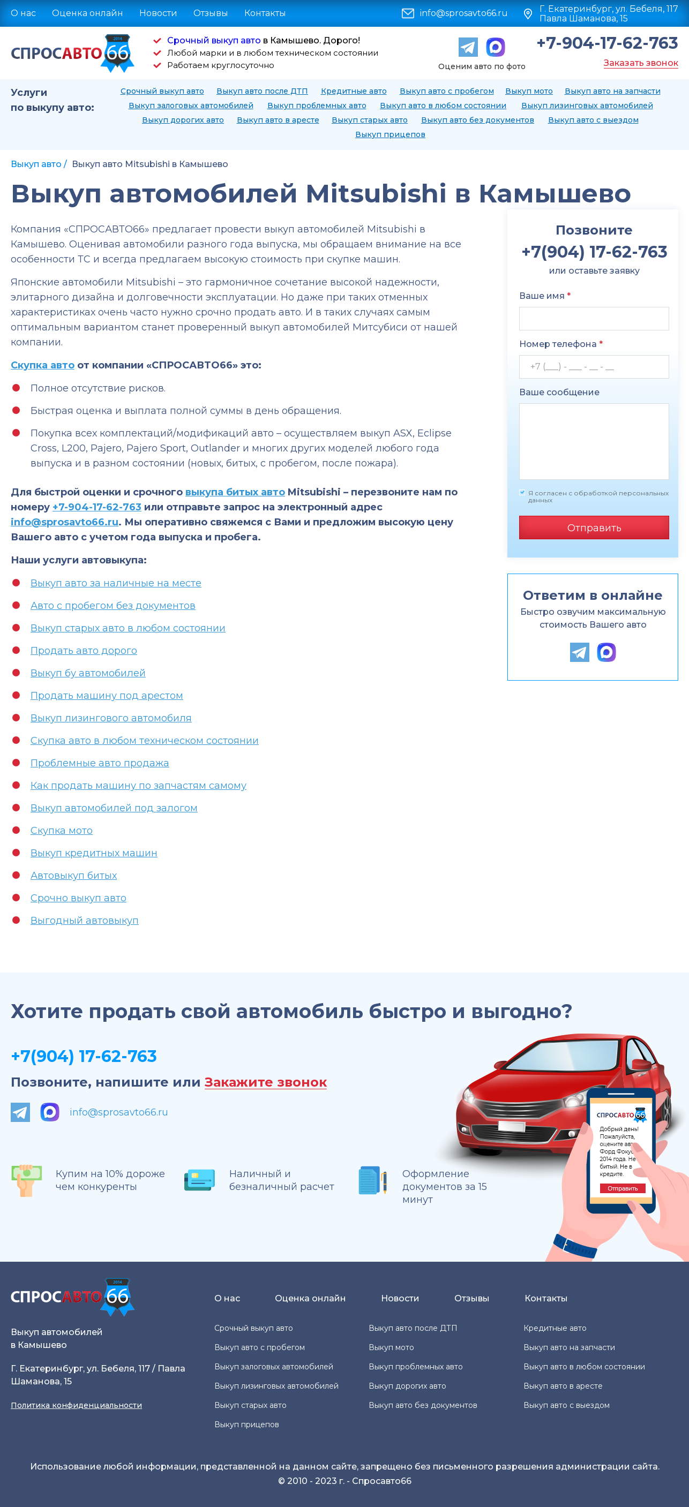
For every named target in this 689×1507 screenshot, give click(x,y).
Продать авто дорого (84, 651)
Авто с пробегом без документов (113, 606)
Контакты (265, 13)
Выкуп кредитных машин (94, 853)
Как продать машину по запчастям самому (138, 786)
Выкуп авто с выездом (593, 120)
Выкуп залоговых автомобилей (191, 105)
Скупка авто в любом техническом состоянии (145, 741)
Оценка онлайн (87, 13)
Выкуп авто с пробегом (447, 91)
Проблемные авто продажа (100, 763)
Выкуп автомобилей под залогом (114, 808)
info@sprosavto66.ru (464, 13)
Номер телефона (561, 344)
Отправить (594, 528)
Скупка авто (42, 365)
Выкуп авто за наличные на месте (116, 583)
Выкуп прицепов (390, 134)
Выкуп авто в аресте (278, 120)
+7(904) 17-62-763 (84, 1056)
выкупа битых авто (235, 492)
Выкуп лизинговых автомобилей (587, 105)
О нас (23, 13)
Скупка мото (62, 831)
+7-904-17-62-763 (607, 43)
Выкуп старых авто (370, 120)
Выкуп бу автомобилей (88, 673)
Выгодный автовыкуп (85, 920)
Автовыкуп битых (74, 875)
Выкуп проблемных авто (316, 105)
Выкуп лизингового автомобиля (111, 718)
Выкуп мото (529, 91)
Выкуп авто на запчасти (613, 91)
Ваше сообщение (559, 392)
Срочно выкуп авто (78, 898)
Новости (158, 13)
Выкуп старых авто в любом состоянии (128, 628)
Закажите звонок (266, 1082)
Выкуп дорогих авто (183, 120)
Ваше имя (545, 296)
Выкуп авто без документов (477, 120)
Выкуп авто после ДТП (262, 91)
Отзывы (210, 13)
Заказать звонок (641, 63)
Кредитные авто (354, 91)
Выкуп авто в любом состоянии (443, 105)
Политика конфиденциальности (76, 1405)
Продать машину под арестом (107, 696)
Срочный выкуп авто (214, 40)
